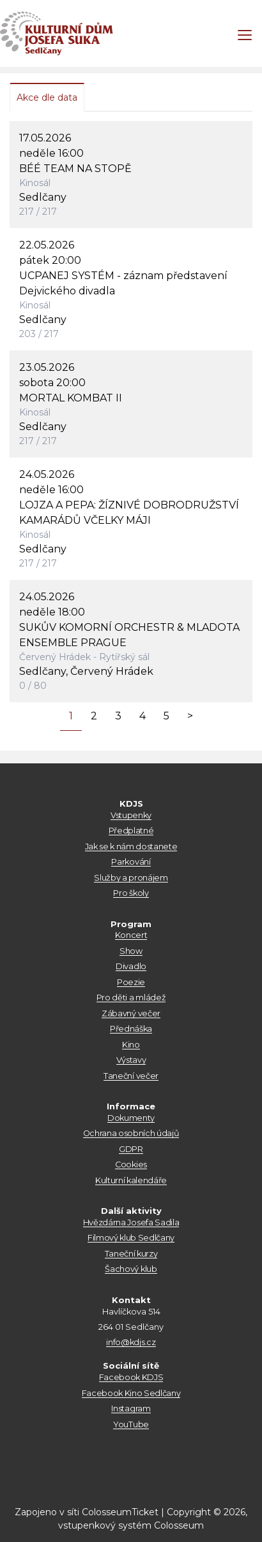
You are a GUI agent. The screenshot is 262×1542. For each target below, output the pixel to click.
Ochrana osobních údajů (131, 1133)
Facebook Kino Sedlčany (131, 1393)
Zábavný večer (131, 1013)
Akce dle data (47, 97)
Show (131, 951)
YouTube (131, 1424)
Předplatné (131, 830)
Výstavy (131, 1060)
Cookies (131, 1164)
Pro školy (130, 893)
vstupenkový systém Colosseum (131, 1525)
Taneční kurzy (131, 1253)
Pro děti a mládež (131, 997)
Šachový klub (131, 1269)
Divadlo (131, 966)
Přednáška (131, 1029)
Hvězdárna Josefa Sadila (131, 1222)
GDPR (131, 1149)
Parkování (130, 862)
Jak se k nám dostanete (131, 846)
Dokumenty (131, 1118)
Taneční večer (131, 1076)
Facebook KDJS (131, 1377)
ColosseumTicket (120, 1512)
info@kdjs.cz (130, 1342)
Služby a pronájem (130, 878)
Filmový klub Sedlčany (131, 1238)
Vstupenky (131, 815)
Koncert (131, 935)
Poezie (131, 982)
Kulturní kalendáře (131, 1180)
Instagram (130, 1408)
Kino (131, 1044)
